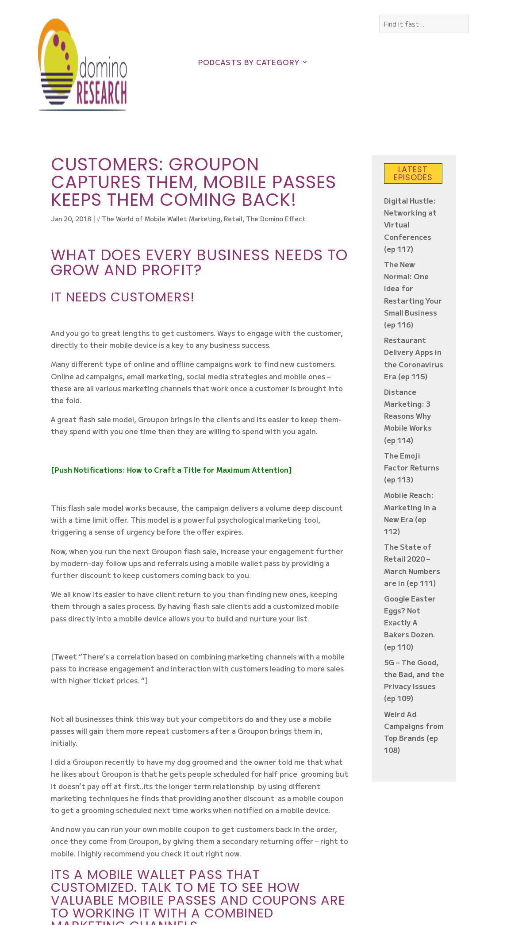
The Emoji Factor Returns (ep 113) (411, 467)
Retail (233, 218)
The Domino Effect (276, 218)
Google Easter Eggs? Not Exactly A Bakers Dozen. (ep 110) (410, 622)
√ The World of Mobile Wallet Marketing (159, 218)
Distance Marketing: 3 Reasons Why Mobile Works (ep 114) (408, 415)
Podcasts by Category (249, 63)
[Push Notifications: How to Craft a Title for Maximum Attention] (171, 469)
